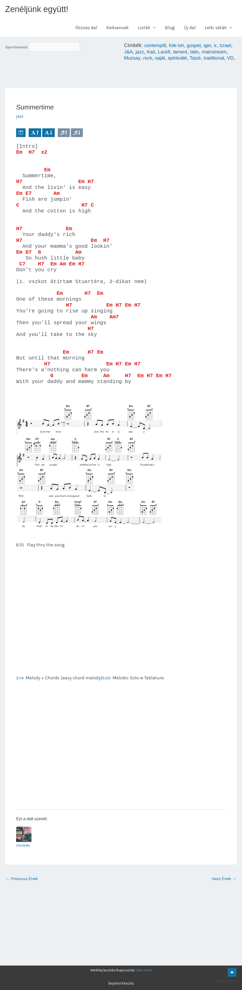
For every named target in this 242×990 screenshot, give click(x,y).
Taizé (229, 59)
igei (212, 47)
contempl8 (156, 47)
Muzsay (162, 59)
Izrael (130, 53)
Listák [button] (144, 29)
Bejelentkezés (121, 983)
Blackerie (144, 970)
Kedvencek (117, 29)
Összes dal (86, 29)
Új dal (190, 29)
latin (214, 53)
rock (178, 59)
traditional (135, 65)
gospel (197, 47)
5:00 (106, 739)
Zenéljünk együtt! (39, 10)
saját (191, 59)
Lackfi (182, 53)
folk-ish (179, 47)
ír (219, 47)
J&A (144, 53)
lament (199, 53)
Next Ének (223, 940)
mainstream (137, 59)
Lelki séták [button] (216, 29)
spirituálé (210, 59)
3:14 (20, 739)
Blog (170, 29)
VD (152, 65)
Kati (168, 53)
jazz (156, 53)
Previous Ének (23, 940)
